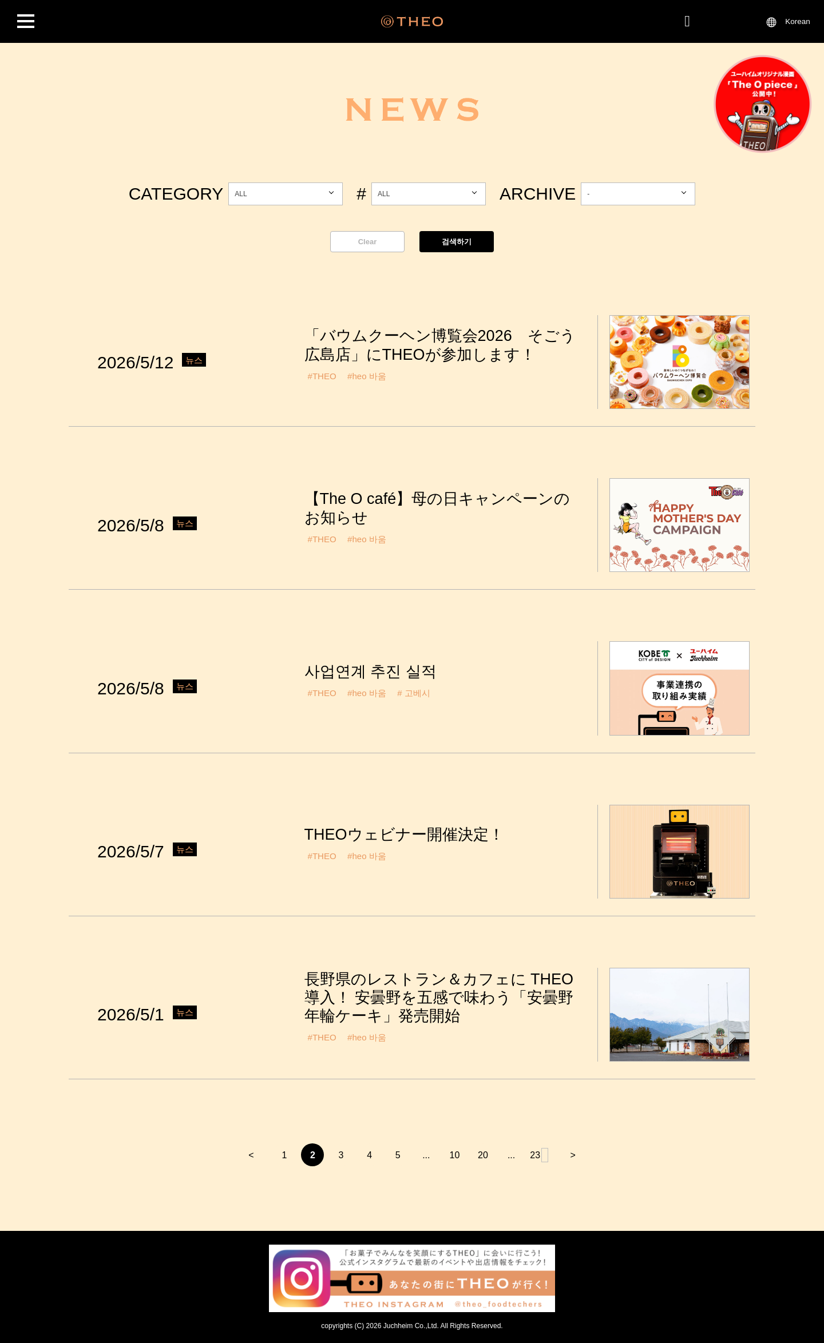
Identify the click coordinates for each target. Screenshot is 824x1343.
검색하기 (457, 241)
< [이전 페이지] (250, 1155)
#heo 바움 (366, 376)
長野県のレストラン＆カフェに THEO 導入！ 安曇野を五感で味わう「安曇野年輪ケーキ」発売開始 (439, 998)
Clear (367, 241)
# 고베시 (413, 693)
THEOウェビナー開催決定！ (404, 834)
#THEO (322, 376)
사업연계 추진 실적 (370, 671)
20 (483, 1155)
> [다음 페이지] (573, 1155)
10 (454, 1155)
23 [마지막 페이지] (539, 1155)
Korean (797, 21)
